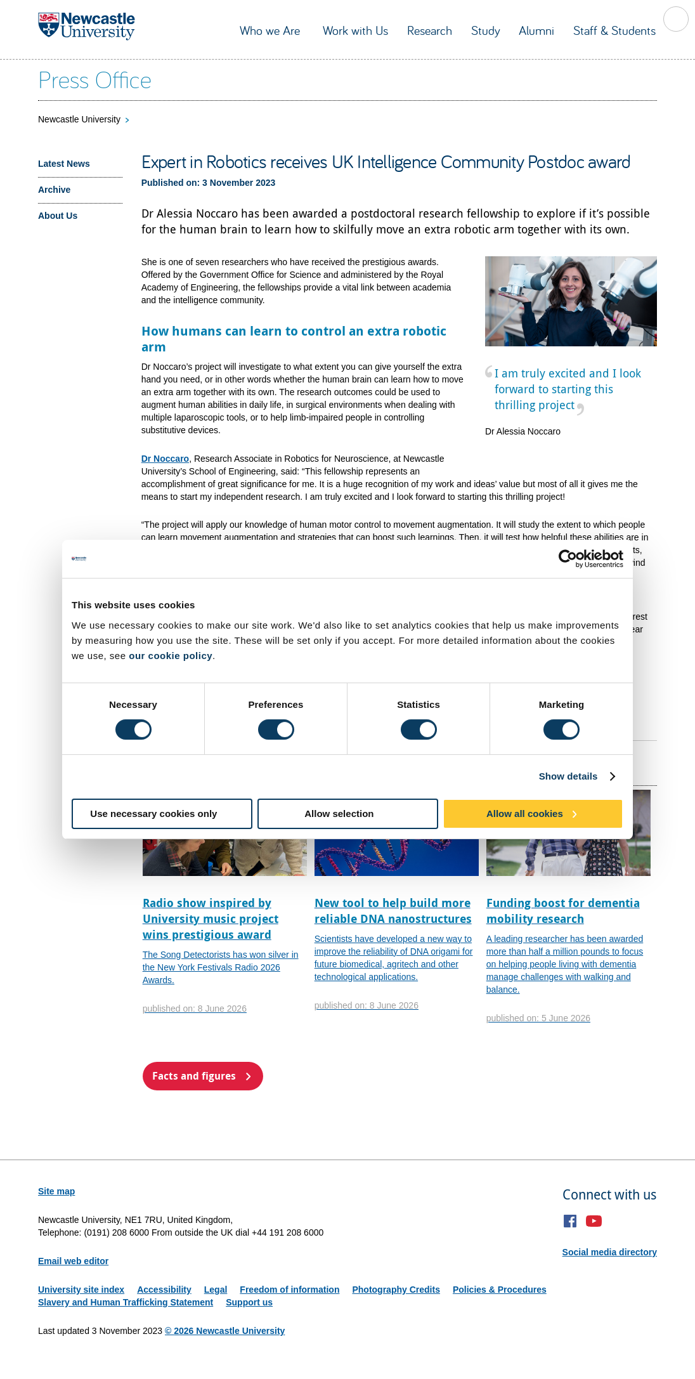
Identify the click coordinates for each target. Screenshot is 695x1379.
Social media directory (609, 1252)
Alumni (536, 30)
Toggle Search (676, 19)
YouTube (594, 1221)
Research (429, 30)
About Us (57, 216)
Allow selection (338, 813)
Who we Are (272, 30)
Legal (216, 1289)
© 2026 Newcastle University (225, 1331)
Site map (56, 1191)
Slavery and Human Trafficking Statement (125, 1302)
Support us (249, 1302)
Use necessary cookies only (153, 813)
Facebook (570, 1221)
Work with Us (355, 30)
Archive (54, 190)
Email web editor (73, 1261)
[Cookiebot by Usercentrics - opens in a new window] (567, 558)
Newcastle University (79, 119)
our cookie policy (170, 655)
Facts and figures (194, 1076)
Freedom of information (289, 1289)
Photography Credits (395, 1289)
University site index (81, 1289)
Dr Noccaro (165, 459)
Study (485, 30)
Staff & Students (614, 30)
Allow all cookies (524, 813)
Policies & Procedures (500, 1289)
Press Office (95, 78)
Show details (568, 776)
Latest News (64, 164)
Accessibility (164, 1289)
